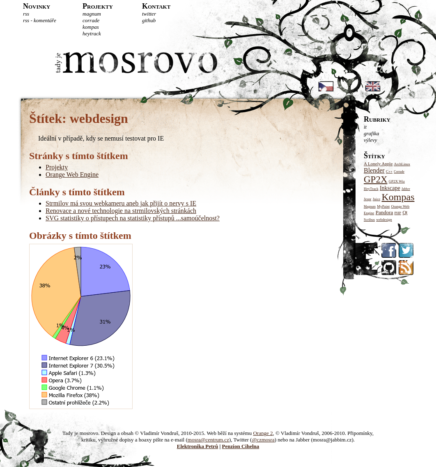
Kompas (91, 27)
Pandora (384, 212)
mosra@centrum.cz (208, 440)
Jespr (368, 199)
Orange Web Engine (72, 174)
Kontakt (156, 6)
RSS (26, 14)
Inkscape (390, 188)
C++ (389, 171)
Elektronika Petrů (197, 446)
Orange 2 (263, 433)
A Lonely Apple (378, 163)
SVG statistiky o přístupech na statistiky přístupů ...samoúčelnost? (133, 218)
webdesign (384, 219)
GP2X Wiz (397, 181)
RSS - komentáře (39, 20)
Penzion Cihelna (240, 446)
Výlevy (370, 140)
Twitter (149, 14)
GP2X (376, 179)
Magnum (92, 14)
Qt (404, 212)
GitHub (149, 20)
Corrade (91, 20)
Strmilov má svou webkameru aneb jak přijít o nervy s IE (121, 203)
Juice (377, 199)
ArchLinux (402, 164)
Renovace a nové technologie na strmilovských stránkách (121, 210)
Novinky (36, 6)
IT (365, 127)
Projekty (98, 6)
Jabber (406, 189)
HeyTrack (92, 33)
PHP (398, 213)
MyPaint (383, 206)
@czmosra (263, 440)
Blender (374, 170)
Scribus (369, 219)
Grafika (371, 133)
